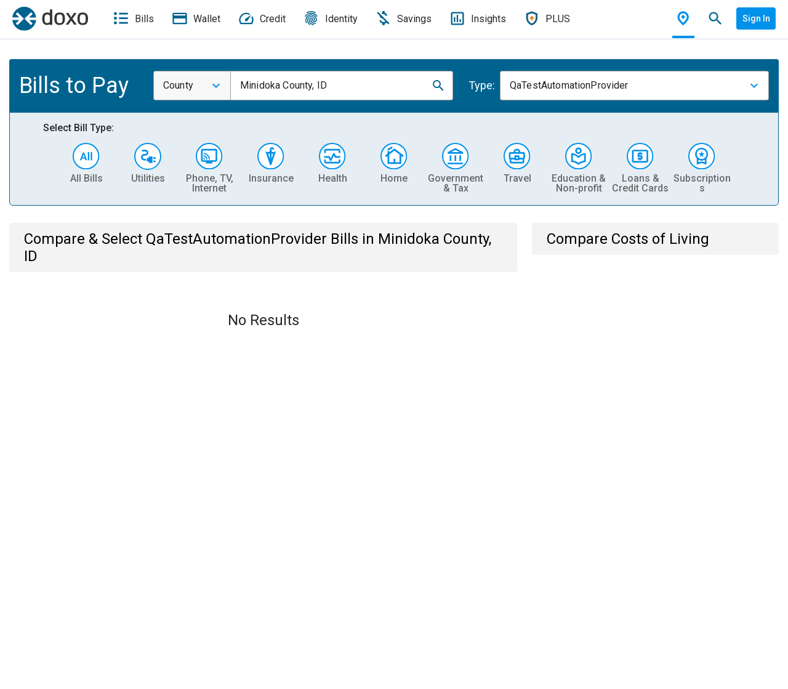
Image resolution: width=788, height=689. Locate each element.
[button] (438, 85)
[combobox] (192, 85)
